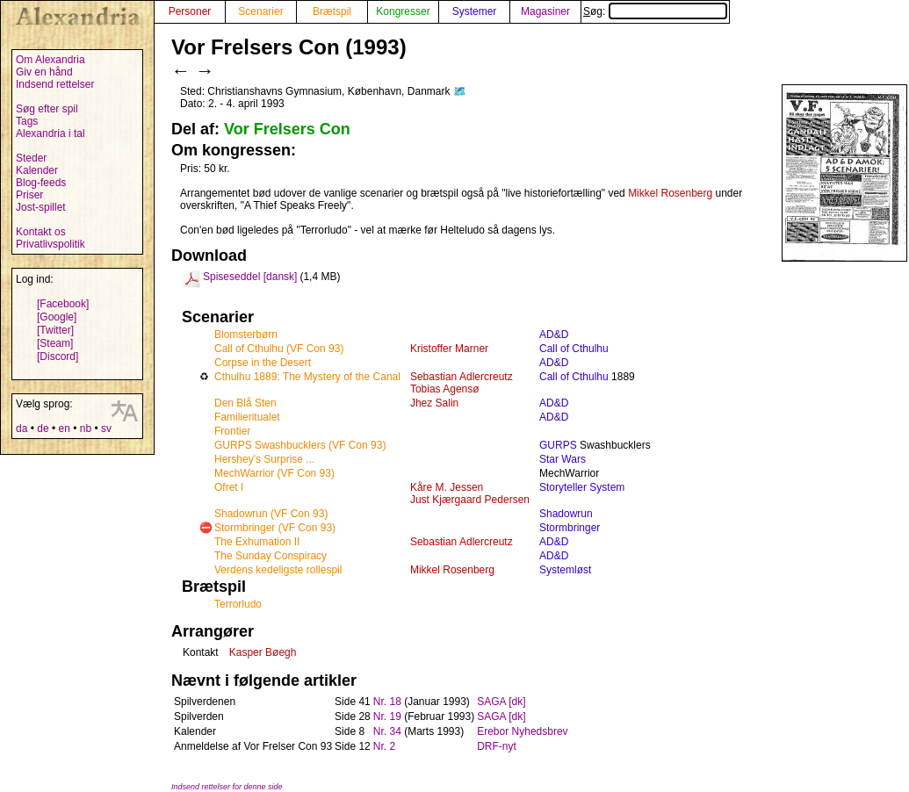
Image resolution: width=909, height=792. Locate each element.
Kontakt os (41, 232)
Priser (29, 195)
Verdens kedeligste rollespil (278, 570)
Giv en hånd (44, 72)
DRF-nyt (496, 746)
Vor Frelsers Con (287, 129)
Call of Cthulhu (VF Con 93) (278, 348)
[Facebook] (63, 304)
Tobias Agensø (445, 389)
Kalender (37, 170)
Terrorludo (238, 604)
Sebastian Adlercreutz (461, 377)
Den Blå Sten (245, 403)
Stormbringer (569, 528)
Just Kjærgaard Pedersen (470, 499)
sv (106, 428)
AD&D (553, 334)
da (21, 428)
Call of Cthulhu (574, 348)
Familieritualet (247, 417)
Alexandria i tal (50, 133)
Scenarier (260, 11)
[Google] (56, 317)
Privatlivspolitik (50, 244)
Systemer (474, 11)
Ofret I (228, 487)
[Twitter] (55, 330)
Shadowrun (566, 514)
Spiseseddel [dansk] (250, 276)
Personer (190, 11)
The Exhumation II (256, 542)
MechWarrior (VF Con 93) (274, 473)
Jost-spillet (41, 207)
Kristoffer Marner (449, 348)
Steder (31, 158)
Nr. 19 (387, 716)
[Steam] (55, 343)
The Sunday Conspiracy (270, 556)
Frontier (232, 431)
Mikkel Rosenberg (670, 193)
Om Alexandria (50, 60)
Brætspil (332, 11)
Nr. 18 (387, 701)
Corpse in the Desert (262, 362)
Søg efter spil (47, 109)
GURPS (558, 445)
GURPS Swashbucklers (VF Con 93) (300, 445)
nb (85, 428)
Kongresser (402, 11)
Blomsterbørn (246, 334)
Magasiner (545, 11)
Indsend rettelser (55, 84)
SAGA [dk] (501, 701)
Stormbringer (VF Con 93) (274, 528)
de (42, 428)
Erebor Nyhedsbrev (522, 731)
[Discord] (57, 356)
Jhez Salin (434, 403)
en (63, 428)
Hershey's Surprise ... (264, 459)
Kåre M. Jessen (446, 487)
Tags (27, 121)
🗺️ (459, 91)
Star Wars (562, 459)
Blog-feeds (41, 182)
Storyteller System (581, 487)
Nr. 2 (384, 746)
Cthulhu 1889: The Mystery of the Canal (307, 377)
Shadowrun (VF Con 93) (271, 514)
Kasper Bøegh (263, 652)
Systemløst (565, 570)
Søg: (655, 11)
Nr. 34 (387, 731)
